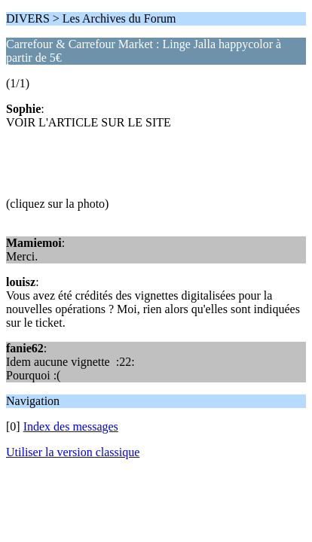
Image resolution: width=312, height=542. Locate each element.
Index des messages (70, 426)
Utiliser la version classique (72, 452)
